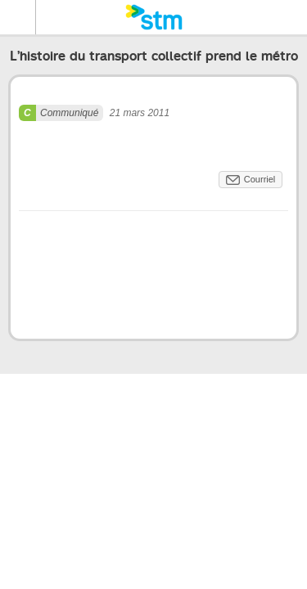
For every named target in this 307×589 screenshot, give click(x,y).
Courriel (260, 179)
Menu (18, 17)
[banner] (153, 17)
